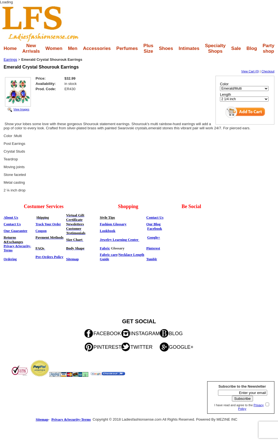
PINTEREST (107, 347)
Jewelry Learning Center (119, 240)
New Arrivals (31, 48)
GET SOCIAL (139, 321)
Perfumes (127, 48)
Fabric (105, 248)
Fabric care (108, 254)
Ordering (10, 259)
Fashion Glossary (113, 224)
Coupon (41, 231)
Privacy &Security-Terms (71, 419)
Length (225, 94)
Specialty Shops (215, 48)
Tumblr (151, 259)
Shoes (166, 48)
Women (54, 48)
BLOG (176, 333)
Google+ (153, 237)
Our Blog (153, 224)
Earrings (10, 59)
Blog (252, 48)
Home (10, 48)
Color (224, 84)
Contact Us (155, 217)
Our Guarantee (15, 231)
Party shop (268, 48)
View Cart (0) (250, 71)
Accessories (97, 48)
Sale (236, 48)
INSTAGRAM (145, 333)
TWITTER (141, 347)
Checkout (268, 71)
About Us (11, 217)
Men (72, 48)
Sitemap (72, 259)
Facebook (154, 228)
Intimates (189, 48)
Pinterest (153, 248)
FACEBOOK (107, 333)
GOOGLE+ (181, 347)
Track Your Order (48, 224)
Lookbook (107, 231)
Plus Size (148, 48)
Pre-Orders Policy (49, 257)
